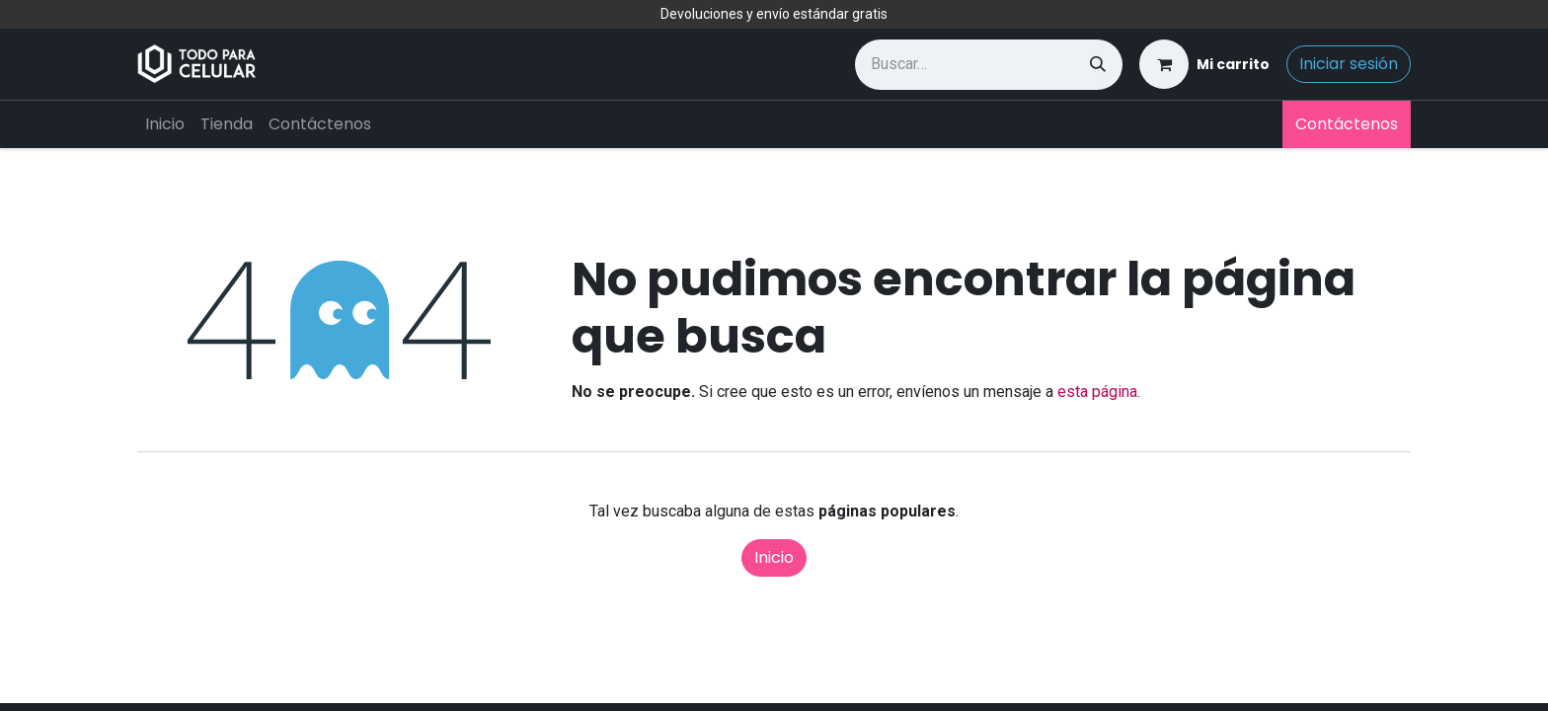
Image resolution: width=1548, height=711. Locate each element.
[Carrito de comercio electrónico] (1204, 64)
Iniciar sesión (1348, 63)
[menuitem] (165, 124)
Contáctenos (1346, 124)
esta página (1097, 391)
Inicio (774, 557)
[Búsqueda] (1097, 65)
